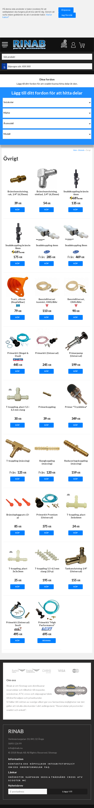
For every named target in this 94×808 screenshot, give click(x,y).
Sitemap (52, 752)
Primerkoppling (47, 406)
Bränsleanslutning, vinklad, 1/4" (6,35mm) (47, 193)
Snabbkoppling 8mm (76, 245)
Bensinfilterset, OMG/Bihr (76, 300)
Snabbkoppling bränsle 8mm (17, 247)
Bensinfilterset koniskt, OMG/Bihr (46, 300)
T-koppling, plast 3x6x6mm (76, 516)
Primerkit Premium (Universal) (47, 516)
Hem (75, 150)
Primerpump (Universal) (76, 354)
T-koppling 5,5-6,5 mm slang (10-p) (47, 570)
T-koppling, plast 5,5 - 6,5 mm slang (18, 408)
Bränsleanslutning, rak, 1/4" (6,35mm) (18, 193)
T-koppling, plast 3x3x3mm (18, 570)
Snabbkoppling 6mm (47, 245)
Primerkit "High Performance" (47, 624)
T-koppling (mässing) (18, 460)
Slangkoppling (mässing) (47, 462)
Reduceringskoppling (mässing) (76, 462)
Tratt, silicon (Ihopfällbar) (18, 300)
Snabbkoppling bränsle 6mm (75, 193)
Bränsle (81, 150)
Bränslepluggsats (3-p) (17, 516)
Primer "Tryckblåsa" (76, 406)
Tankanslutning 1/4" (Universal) (76, 570)
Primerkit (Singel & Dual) (18, 354)
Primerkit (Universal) (47, 353)
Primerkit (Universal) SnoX (18, 624)
